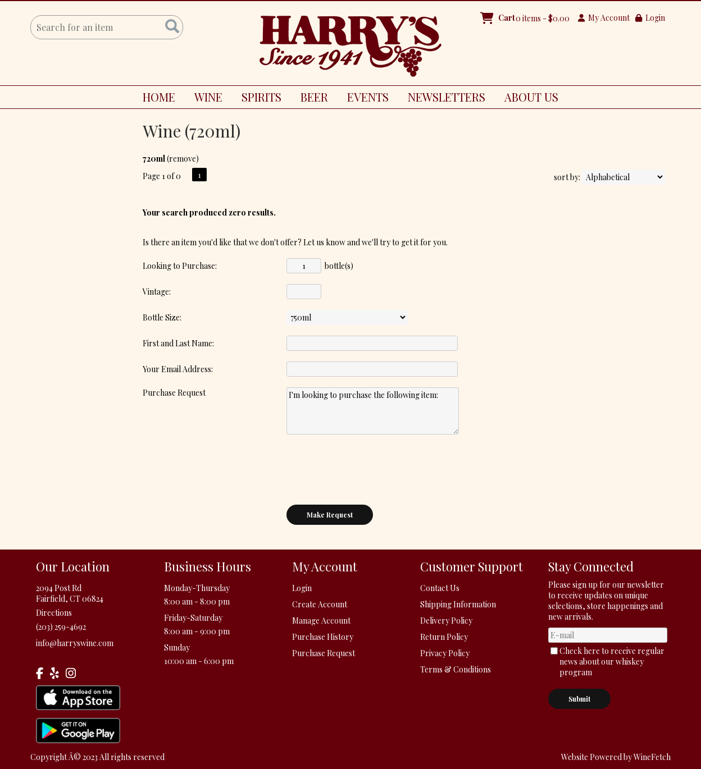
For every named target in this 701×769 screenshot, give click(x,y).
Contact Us (439, 588)
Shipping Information (458, 604)
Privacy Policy (445, 653)
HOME (159, 96)
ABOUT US (527, 98)
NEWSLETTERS (446, 96)
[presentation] (371, 469)
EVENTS (368, 96)
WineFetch (652, 757)
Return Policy (444, 636)
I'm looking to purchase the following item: (372, 410)
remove (182, 158)
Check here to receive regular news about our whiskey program (611, 662)
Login (650, 17)
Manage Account (321, 620)
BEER (310, 98)
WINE (204, 98)
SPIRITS (257, 98)
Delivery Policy (446, 620)
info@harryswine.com (74, 643)
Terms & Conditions (455, 669)
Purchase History (322, 636)
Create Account (319, 604)
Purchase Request (323, 653)
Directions (54, 612)
